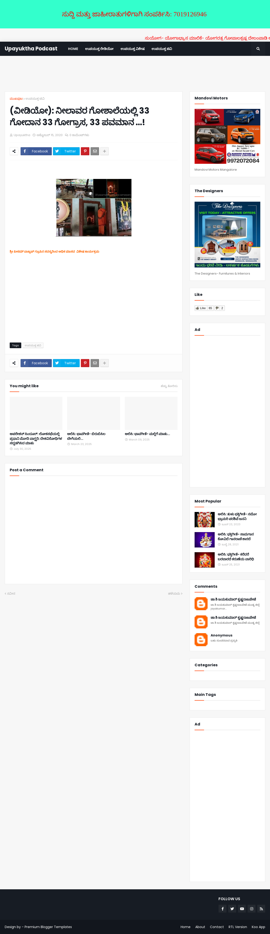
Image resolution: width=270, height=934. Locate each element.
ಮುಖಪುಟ (16, 98)
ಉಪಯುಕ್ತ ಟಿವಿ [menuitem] (162, 48)
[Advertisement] (135, 73)
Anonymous (221, 635)
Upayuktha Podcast (31, 48)
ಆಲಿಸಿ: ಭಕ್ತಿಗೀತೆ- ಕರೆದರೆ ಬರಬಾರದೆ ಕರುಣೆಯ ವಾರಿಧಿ (236, 556)
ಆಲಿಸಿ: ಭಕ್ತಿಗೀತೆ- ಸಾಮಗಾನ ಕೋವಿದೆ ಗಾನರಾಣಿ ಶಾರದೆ (236, 536)
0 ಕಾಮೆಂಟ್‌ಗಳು (79, 135)
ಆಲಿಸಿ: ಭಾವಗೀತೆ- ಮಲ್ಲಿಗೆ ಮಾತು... (147, 434)
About (200, 927)
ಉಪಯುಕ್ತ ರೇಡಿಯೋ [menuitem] (99, 48)
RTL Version (238, 927)
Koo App (258, 927)
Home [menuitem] (73, 48)
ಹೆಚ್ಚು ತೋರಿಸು (169, 386)
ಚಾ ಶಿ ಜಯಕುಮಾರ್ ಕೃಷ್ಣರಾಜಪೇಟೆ (233, 599)
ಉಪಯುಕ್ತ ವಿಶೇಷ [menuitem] (132, 48)
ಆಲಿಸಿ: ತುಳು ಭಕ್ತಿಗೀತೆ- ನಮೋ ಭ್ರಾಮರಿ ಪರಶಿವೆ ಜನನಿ (237, 516)
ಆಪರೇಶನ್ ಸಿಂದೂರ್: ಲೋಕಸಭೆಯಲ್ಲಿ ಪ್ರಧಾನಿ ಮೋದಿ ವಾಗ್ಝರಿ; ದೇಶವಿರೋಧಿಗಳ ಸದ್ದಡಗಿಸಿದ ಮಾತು (36, 438)
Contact (217, 927)
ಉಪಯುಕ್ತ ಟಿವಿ (35, 98)
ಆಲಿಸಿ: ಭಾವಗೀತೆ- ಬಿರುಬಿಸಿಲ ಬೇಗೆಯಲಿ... (86, 436)
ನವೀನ (11, 593)
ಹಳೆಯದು (174, 593)
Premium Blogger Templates (48, 927)
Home (186, 927)
